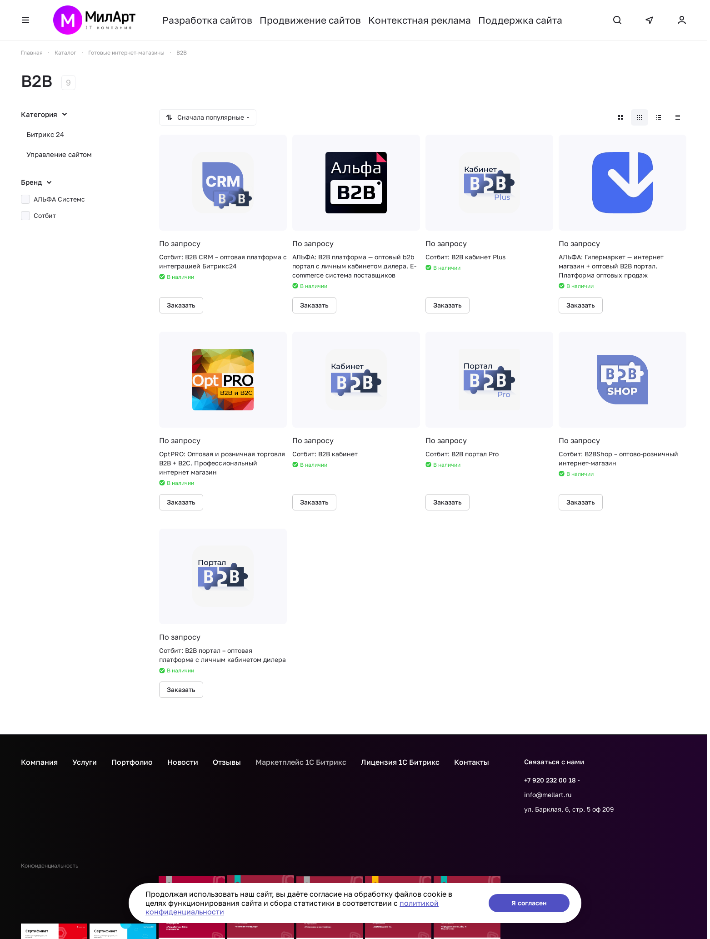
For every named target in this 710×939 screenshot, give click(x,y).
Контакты (471, 762)
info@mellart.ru (547, 794)
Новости (182, 762)
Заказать (181, 305)
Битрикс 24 (45, 134)
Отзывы (227, 762)
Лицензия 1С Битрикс (400, 762)
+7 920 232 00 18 (550, 780)
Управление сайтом (59, 154)
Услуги (84, 762)
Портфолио (132, 762)
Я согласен (529, 903)
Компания (39, 762)
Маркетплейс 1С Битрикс (300, 762)
